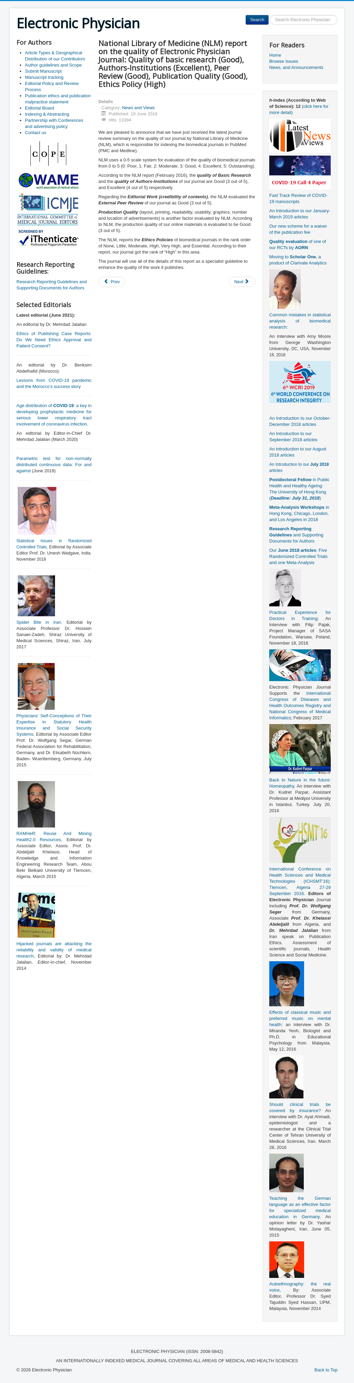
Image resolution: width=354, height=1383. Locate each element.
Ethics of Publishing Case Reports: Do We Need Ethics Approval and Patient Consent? (54, 339)
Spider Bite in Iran (38, 622)
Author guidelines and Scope (53, 65)
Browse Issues (283, 61)
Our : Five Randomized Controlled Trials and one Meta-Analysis (298, 556)
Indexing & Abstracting (47, 114)
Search (257, 19)
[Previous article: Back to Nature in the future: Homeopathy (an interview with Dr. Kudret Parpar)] (111, 282)
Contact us (35, 132)
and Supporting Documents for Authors (296, 535)
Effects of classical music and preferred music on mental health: (300, 1018)
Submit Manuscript (43, 71)
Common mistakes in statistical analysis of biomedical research (300, 321)
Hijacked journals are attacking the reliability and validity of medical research (54, 950)
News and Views (138, 107)
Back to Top (326, 1369)
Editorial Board (39, 108)
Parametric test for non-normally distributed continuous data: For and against (54, 464)
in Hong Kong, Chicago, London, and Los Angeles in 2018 (299, 513)
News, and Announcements (296, 67)
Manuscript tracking (44, 77)
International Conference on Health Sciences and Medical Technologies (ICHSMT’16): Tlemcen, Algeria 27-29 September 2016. (300, 881)
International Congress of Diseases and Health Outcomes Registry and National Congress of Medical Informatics (300, 705)
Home (275, 55)
